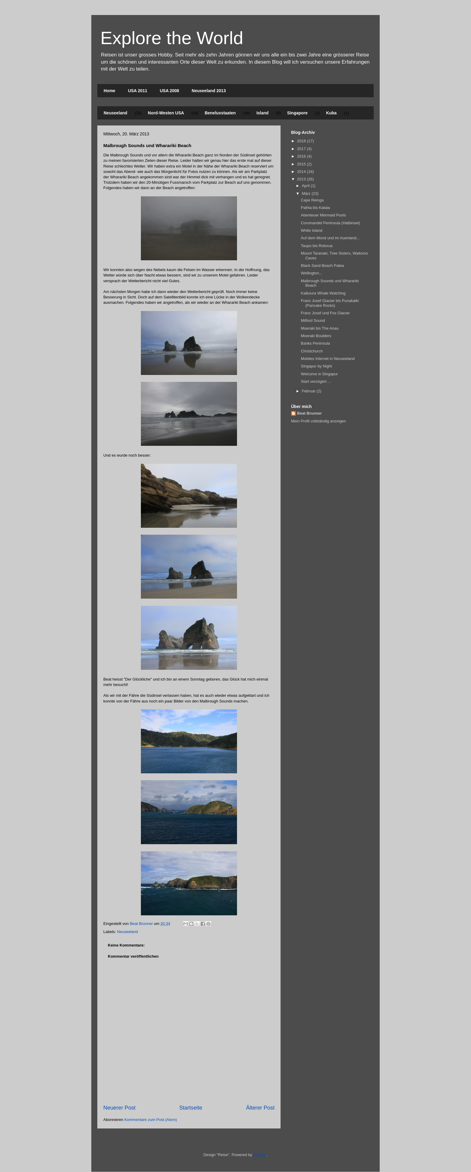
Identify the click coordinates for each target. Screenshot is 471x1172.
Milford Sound (313, 320)
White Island (311, 230)
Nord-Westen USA (166, 112)
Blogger (259, 1154)
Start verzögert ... (316, 381)
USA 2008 (169, 90)
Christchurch (312, 351)
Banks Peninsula (315, 343)
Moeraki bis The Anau (320, 328)
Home (109, 90)
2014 (302, 171)
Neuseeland (115, 112)
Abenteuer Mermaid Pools (323, 215)
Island (263, 112)
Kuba (331, 112)
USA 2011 (137, 90)
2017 (302, 148)
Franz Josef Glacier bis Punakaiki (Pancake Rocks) (330, 303)
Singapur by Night (316, 366)
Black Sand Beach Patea (322, 265)
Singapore (297, 112)
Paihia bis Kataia (315, 207)
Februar (309, 391)
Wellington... (311, 273)
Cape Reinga (312, 200)
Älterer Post (260, 1108)
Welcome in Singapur (319, 374)
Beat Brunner (309, 413)
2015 (302, 164)
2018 (302, 141)
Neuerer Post (119, 1108)
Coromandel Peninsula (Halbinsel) (330, 223)
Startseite (190, 1108)
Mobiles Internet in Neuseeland (327, 358)
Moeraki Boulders (316, 336)
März (307, 193)
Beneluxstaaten (220, 112)
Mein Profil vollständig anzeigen (318, 421)
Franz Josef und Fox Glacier (325, 313)
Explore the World (171, 38)
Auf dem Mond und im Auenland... (330, 238)
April (306, 185)
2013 (302, 179)
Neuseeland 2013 (209, 90)
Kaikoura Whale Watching (323, 293)
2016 (302, 156)
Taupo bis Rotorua (317, 245)
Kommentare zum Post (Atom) (150, 1119)
